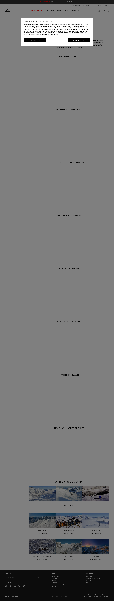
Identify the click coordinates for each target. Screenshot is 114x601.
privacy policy (54, 34)
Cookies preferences (35, 40)
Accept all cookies (78, 40)
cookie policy (43, 34)
